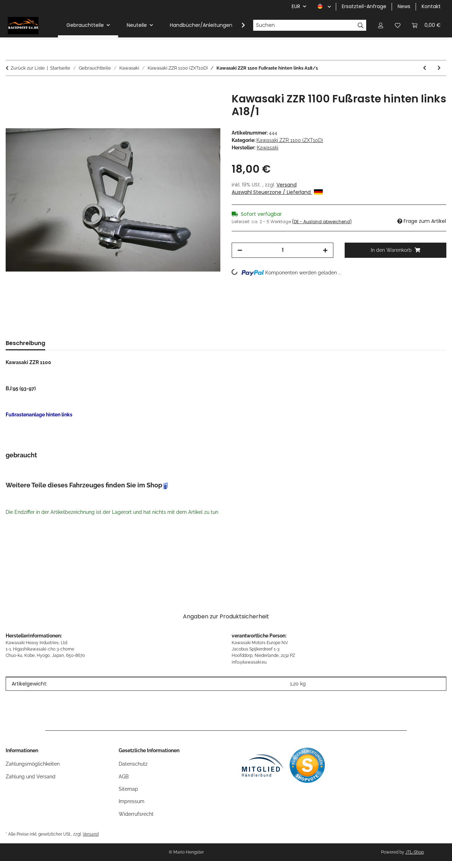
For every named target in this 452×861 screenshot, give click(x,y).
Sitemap (128, 789)
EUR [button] (296, 6)
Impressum (131, 801)
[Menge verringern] (240, 250)
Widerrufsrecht (136, 814)
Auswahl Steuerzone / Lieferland (277, 192)
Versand (286, 184)
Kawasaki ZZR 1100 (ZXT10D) (289, 140)
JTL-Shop (414, 852)
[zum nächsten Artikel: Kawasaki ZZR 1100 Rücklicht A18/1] (439, 68)
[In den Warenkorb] (11, 89)
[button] (380, 25)
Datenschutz (133, 764)
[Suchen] (304, 25)
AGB (124, 776)
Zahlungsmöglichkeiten (33, 764)
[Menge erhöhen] (325, 250)
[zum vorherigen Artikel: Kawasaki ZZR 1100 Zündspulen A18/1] (424, 68)
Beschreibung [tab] (25, 343)
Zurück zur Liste (28, 68)
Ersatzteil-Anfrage (364, 6)
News (404, 6)
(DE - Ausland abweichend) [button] (322, 222)
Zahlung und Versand (30, 776)
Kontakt (431, 6)
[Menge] (282, 250)
